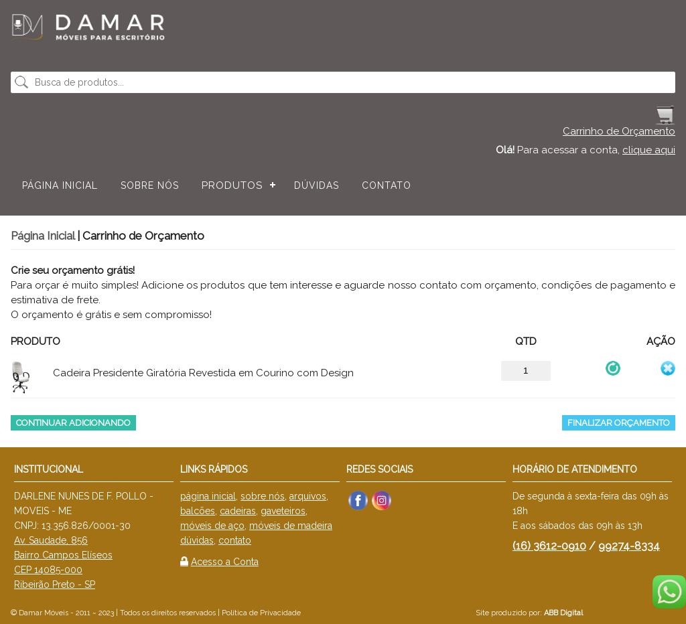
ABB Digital (563, 613)
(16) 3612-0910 (549, 546)
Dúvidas (316, 185)
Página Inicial (60, 185)
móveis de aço (212, 525)
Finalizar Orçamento (618, 423)
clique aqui (648, 150)
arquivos (307, 496)
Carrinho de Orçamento (619, 131)
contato (234, 540)
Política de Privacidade (261, 613)
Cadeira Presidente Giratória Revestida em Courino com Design (203, 373)
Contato (386, 185)
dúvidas (197, 540)
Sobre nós (150, 185)
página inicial (208, 496)
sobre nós (263, 496)
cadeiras (238, 510)
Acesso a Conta (225, 561)
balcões (197, 510)
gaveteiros (283, 510)
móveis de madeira (290, 525)
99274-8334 (629, 546)
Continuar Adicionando (73, 423)
